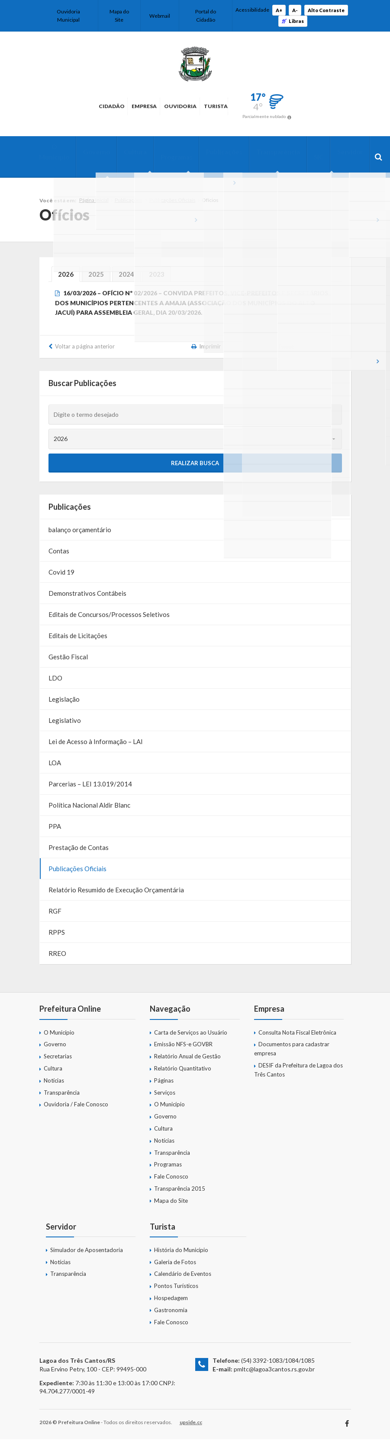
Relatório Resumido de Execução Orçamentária (116, 891)
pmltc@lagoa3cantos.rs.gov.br (274, 1370)
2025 (96, 276)
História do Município (181, 1251)
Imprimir (210, 348)
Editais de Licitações (77, 637)
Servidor (320, 153)
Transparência (257, 153)
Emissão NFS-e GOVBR (183, 1045)
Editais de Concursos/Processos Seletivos (109, 616)
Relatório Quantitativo (182, 1070)
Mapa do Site (119, 15)
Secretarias (58, 1057)
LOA (54, 764)
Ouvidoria (187, 106)
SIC (293, 158)
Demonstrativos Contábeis (87, 595)
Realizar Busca (195, 464)
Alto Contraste (326, 10)
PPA (54, 828)
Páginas (164, 1082)
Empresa (124, 106)
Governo (92, 153)
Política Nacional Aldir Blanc (89, 807)
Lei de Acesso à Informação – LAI (95, 743)
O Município (54, 153)
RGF (54, 913)
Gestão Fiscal (68, 658)
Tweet (286, 348)
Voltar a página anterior (85, 348)
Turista (249, 106)
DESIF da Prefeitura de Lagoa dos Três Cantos (298, 1072)
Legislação (64, 701)
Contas (58, 552)
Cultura (126, 153)
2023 (156, 276)
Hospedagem (171, 1299)
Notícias (54, 1082)
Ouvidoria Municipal (68, 15)
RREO (57, 955)
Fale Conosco (171, 1178)
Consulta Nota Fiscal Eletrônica (297, 1034)
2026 (66, 276)
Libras (293, 21)
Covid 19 (61, 574)
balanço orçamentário (79, 531)
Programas (164, 158)
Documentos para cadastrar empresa (291, 1050)
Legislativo (64, 722)
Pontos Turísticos (176, 1287)
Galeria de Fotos (175, 1263)
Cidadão (65, 106)
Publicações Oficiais (172, 201)
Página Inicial (94, 201)
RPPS (56, 934)
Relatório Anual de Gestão (187, 1057)
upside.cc (191, 1424)
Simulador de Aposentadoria (86, 1251)
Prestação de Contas (78, 849)
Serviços (164, 1094)
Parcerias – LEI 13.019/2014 (90, 785)
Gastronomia (170, 1311)
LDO (55, 680)
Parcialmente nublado (313, 116)
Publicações (207, 153)
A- (295, 10)
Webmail (159, 16)
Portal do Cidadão (205, 15)
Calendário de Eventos (182, 1275)
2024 (126, 276)
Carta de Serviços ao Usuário (190, 1034)
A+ (279, 10)
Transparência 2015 (179, 1190)
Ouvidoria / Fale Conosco (76, 1105)
